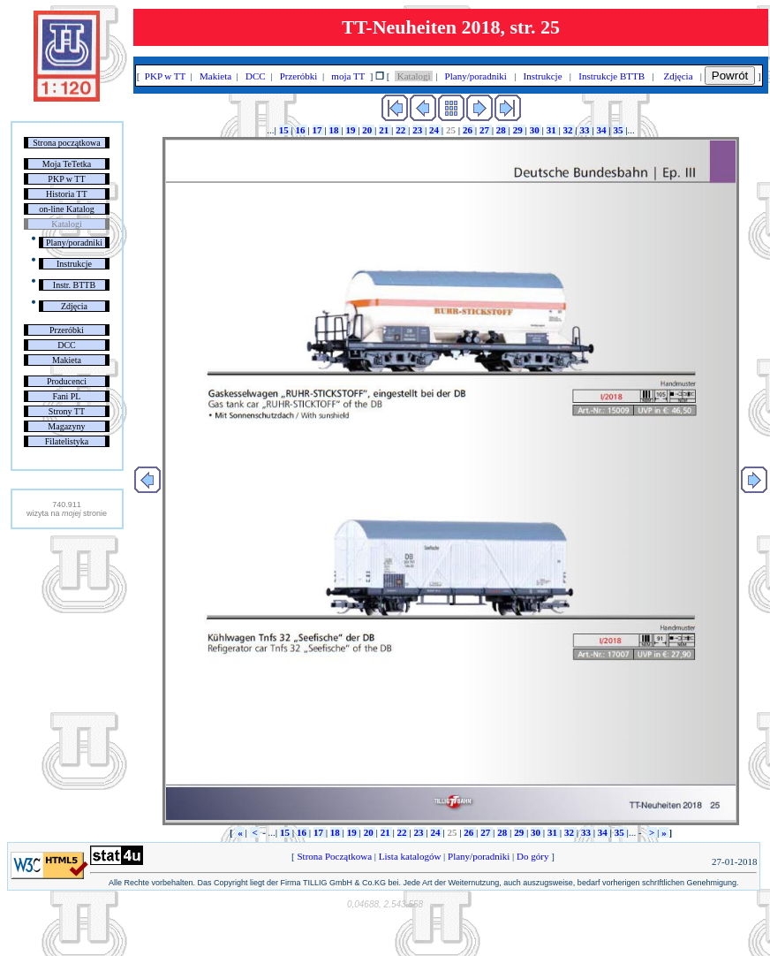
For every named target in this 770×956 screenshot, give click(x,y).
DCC (66, 345)
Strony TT (67, 411)
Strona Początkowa (334, 856)
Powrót (730, 75)
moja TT (348, 76)
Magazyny (66, 426)
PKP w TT (66, 179)
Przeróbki (66, 330)
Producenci (67, 381)
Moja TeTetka (66, 164)
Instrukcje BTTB (612, 76)
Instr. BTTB (74, 285)
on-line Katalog (66, 209)
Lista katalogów (409, 856)
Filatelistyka (66, 441)
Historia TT (66, 194)
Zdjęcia (74, 306)
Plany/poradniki (74, 242)
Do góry (532, 856)
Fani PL (66, 396)
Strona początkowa (66, 143)
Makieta (66, 360)
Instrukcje (74, 264)
